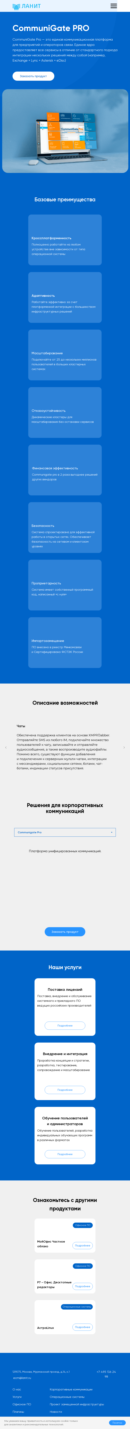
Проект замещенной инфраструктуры (77, 1404)
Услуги (17, 1397)
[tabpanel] (65, 899)
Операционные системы (67, 1397)
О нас (17, 1389)
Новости (56, 1411)
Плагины (18, 1411)
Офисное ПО (22, 1404)
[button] (104, 6)
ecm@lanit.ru (22, 1378)
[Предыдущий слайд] (5, 747)
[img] (26, 1363)
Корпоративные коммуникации (71, 1389)
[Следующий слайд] (124, 747)
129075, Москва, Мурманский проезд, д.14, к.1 (41, 1371)
